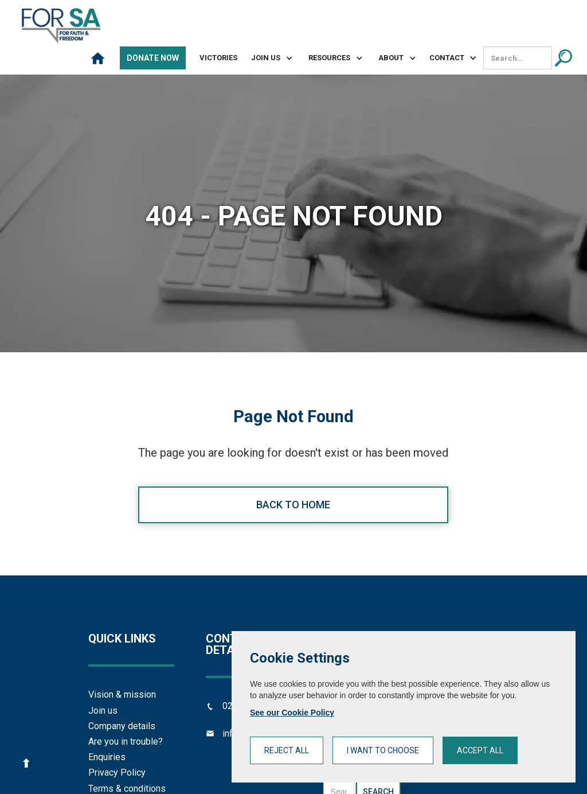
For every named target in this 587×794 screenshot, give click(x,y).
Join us (103, 710)
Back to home (293, 505)
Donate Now (153, 58)
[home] (61, 26)
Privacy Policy (117, 772)
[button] (267, 57)
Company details (121, 726)
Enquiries (107, 757)
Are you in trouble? (125, 741)
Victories (218, 57)
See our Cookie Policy (292, 712)
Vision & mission (122, 694)
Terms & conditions (127, 788)
